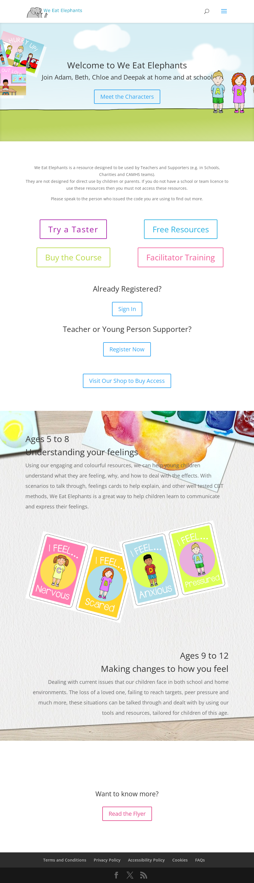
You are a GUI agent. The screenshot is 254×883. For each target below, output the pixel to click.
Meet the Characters (127, 96)
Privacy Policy (107, 860)
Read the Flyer (127, 813)
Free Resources (181, 229)
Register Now (127, 349)
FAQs (200, 860)
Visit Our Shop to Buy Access (127, 381)
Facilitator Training (180, 257)
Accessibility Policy (146, 860)
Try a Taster (73, 229)
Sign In (127, 309)
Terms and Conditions (64, 860)
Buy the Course (73, 257)
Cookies (180, 860)
